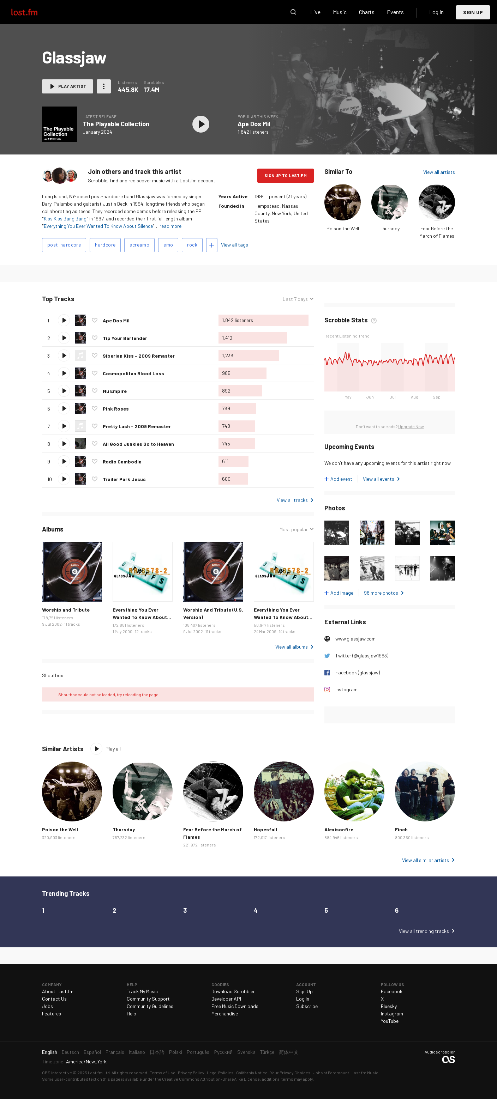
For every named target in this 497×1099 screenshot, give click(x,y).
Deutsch (70, 1052)
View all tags (234, 245)
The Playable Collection (116, 124)
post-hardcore (64, 245)
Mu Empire (115, 391)
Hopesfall (265, 829)
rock (192, 245)
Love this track (94, 320)
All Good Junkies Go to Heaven (138, 444)
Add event (341, 479)
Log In (436, 11)
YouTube (390, 1021)
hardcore (105, 245)
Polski (175, 1052)
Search (293, 12)
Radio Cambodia (122, 462)
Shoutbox (52, 675)
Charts (367, 11)
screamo (139, 245)
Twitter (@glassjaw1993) (361, 655)
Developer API (226, 999)
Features (51, 1013)
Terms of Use (162, 1072)
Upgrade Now (411, 426)
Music (340, 11)
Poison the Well (343, 228)
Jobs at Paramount (331, 1072)
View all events (378, 479)
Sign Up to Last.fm (285, 175)
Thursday (390, 228)
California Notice (252, 1072)
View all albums (291, 647)
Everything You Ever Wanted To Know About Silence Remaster (281, 617)
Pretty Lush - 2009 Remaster (137, 426)
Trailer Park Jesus (124, 479)
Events (395, 11)
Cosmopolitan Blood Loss (133, 373)
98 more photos (381, 593)
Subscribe (307, 1006)
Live (315, 11)
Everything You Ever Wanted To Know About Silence (98, 226)
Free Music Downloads (234, 1006)
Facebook (391, 991)
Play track (64, 320)
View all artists (439, 172)
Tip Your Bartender (125, 338)
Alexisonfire (338, 829)
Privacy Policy (191, 1072)
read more (170, 226)
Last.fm (32, 12)
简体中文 (289, 1052)
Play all (113, 749)
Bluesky (389, 1006)
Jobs (47, 1006)
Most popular (294, 529)
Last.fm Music (365, 1072)
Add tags (211, 245)
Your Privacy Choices (290, 1072)
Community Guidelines (150, 1006)
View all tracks (292, 500)
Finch (401, 829)
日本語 (157, 1052)
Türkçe (267, 1052)
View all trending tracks (424, 931)
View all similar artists (425, 860)
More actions (104, 86)
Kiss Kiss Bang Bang (65, 218)
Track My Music (142, 991)
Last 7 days (295, 299)
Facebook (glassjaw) (357, 672)
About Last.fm (57, 991)
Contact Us (54, 999)
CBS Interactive (57, 1072)
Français (115, 1052)
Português (198, 1052)
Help (131, 1013)
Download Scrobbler (233, 991)
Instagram (346, 689)
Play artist (72, 86)
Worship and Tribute (66, 610)
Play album (200, 124)
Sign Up (473, 12)
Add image (341, 593)
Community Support (148, 999)
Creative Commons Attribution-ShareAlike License (211, 1078)
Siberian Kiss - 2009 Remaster (139, 356)
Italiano (137, 1052)
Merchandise (224, 1013)
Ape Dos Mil (254, 124)
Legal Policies (220, 1072)
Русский (223, 1052)
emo (168, 245)
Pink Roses (116, 409)
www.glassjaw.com (355, 639)
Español (92, 1052)
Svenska (246, 1052)
